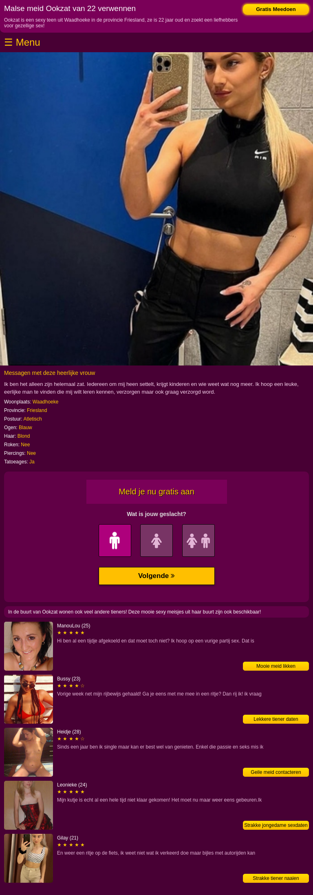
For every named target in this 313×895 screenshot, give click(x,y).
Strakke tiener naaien (276, 878)
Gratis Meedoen (276, 9)
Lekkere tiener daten (275, 719)
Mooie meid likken (275, 666)
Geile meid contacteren (276, 772)
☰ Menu (22, 42)
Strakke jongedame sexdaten (275, 825)
